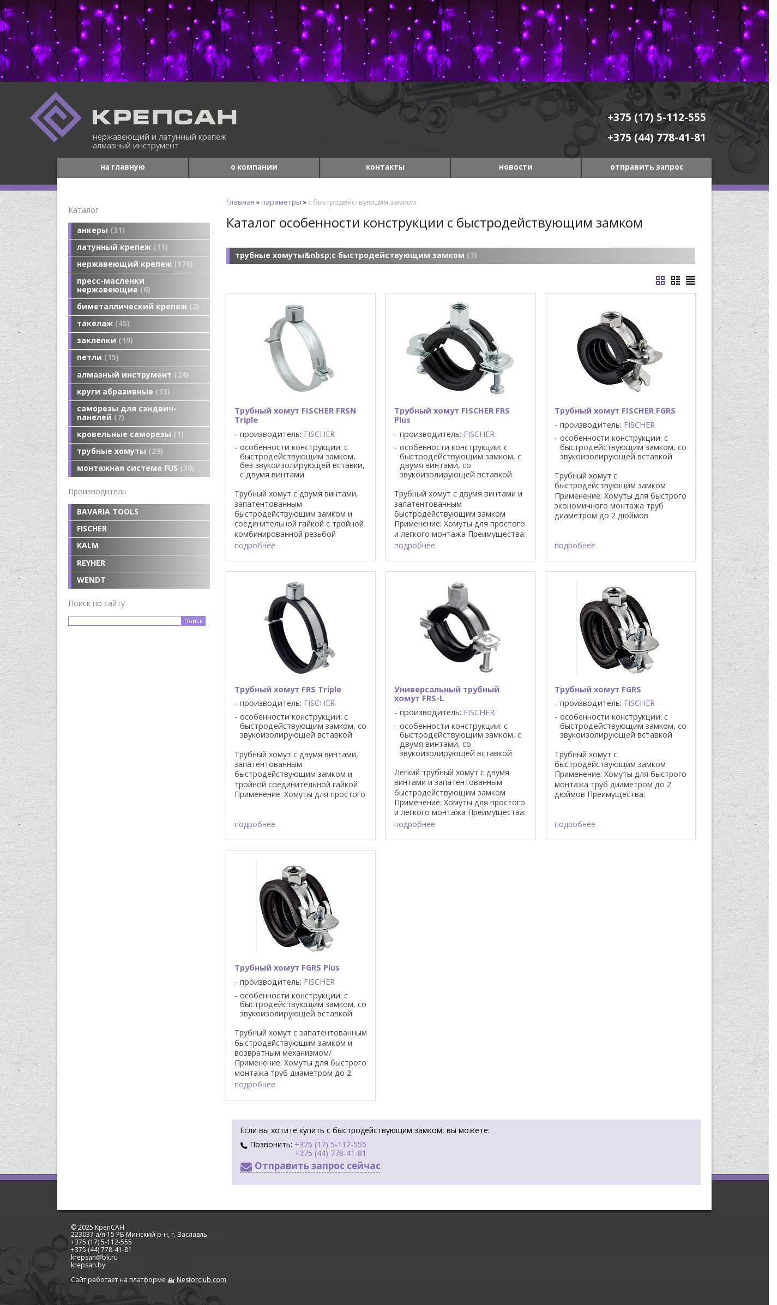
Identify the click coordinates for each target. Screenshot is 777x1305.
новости (516, 167)
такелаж (103, 323)
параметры (281, 202)
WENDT (91, 579)
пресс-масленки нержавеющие (113, 285)
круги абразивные (123, 391)
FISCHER (92, 528)
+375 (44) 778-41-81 (656, 137)
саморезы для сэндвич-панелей (127, 412)
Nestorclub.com (201, 1279)
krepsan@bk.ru (94, 1257)
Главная (240, 202)
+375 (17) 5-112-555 (656, 117)
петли (98, 357)
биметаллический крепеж (138, 306)
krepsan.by (88, 1265)
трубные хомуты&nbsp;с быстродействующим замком (356, 255)
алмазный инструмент (133, 374)
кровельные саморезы (130, 434)
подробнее (254, 545)
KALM (88, 545)
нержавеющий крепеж (135, 264)
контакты (385, 167)
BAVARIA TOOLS (107, 511)
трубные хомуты (120, 451)
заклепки (105, 340)
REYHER (91, 563)
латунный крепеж (122, 247)
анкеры (101, 230)
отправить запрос (646, 167)
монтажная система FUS (136, 468)
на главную (122, 167)
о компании (254, 167)
